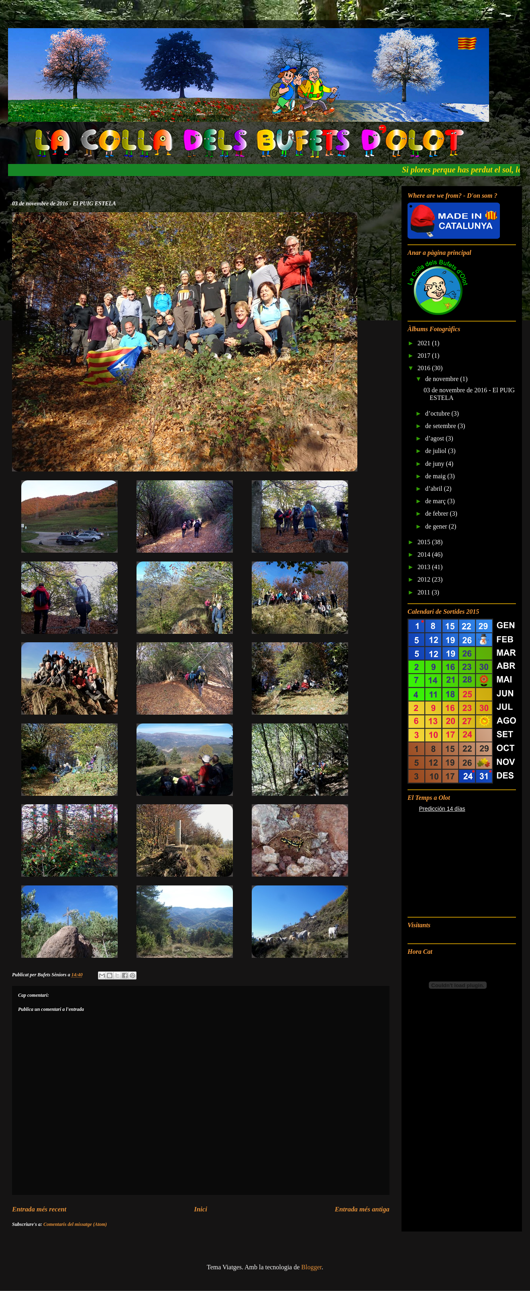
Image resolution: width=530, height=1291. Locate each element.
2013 (425, 567)
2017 (425, 355)
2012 (425, 579)
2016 (425, 368)
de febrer (437, 513)
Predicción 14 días (442, 808)
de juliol (436, 450)
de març (436, 501)
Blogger (311, 1267)
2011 (425, 592)
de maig (436, 476)
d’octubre (438, 413)
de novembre (442, 378)
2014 (425, 554)
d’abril (434, 488)
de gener (437, 526)
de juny (435, 463)
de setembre (441, 425)
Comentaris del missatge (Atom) (75, 1224)
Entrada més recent (39, 1209)
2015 (425, 542)
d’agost (435, 438)
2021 (425, 343)
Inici (200, 1209)
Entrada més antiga (362, 1209)
